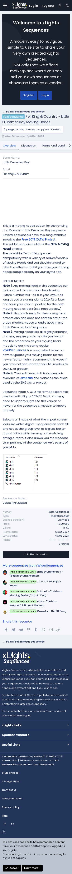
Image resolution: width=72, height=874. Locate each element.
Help (5, 816)
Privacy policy (11, 807)
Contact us (9, 790)
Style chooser (10, 773)
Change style (10, 781)
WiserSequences (15, 136)
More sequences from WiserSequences (33, 565)
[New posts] (60, 6)
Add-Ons (25, 760)
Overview (9, 145)
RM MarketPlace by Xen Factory (30, 762)
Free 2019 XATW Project (38, 239)
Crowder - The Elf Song (38, 611)
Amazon (26, 378)
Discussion (28, 145)
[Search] (67, 6)
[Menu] (5, 5)
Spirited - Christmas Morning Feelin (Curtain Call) (36, 593)
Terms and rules (12, 798)
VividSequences (14, 350)
